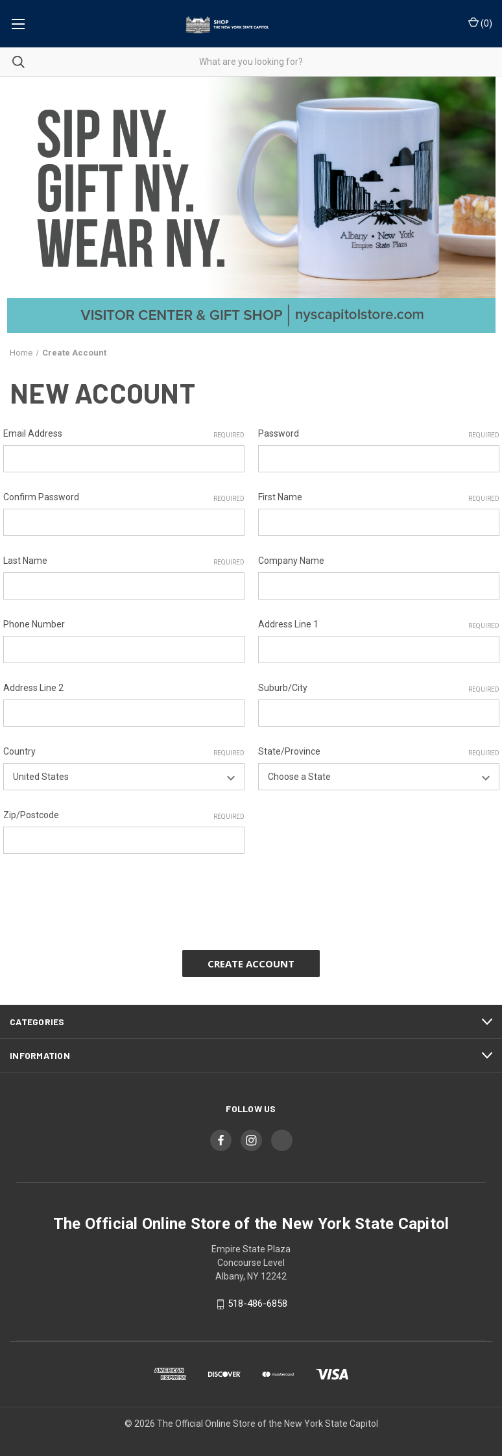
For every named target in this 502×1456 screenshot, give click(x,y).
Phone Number (34, 624)
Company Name (291, 560)
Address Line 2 (33, 688)
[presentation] (101, 897)
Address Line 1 (378, 625)
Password (378, 434)
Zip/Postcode (124, 815)
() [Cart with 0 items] (480, 23)
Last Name (124, 561)
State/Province (378, 752)
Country (124, 752)
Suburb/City (378, 688)
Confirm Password (124, 498)
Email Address (124, 434)
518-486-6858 (257, 1303)
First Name (378, 498)
